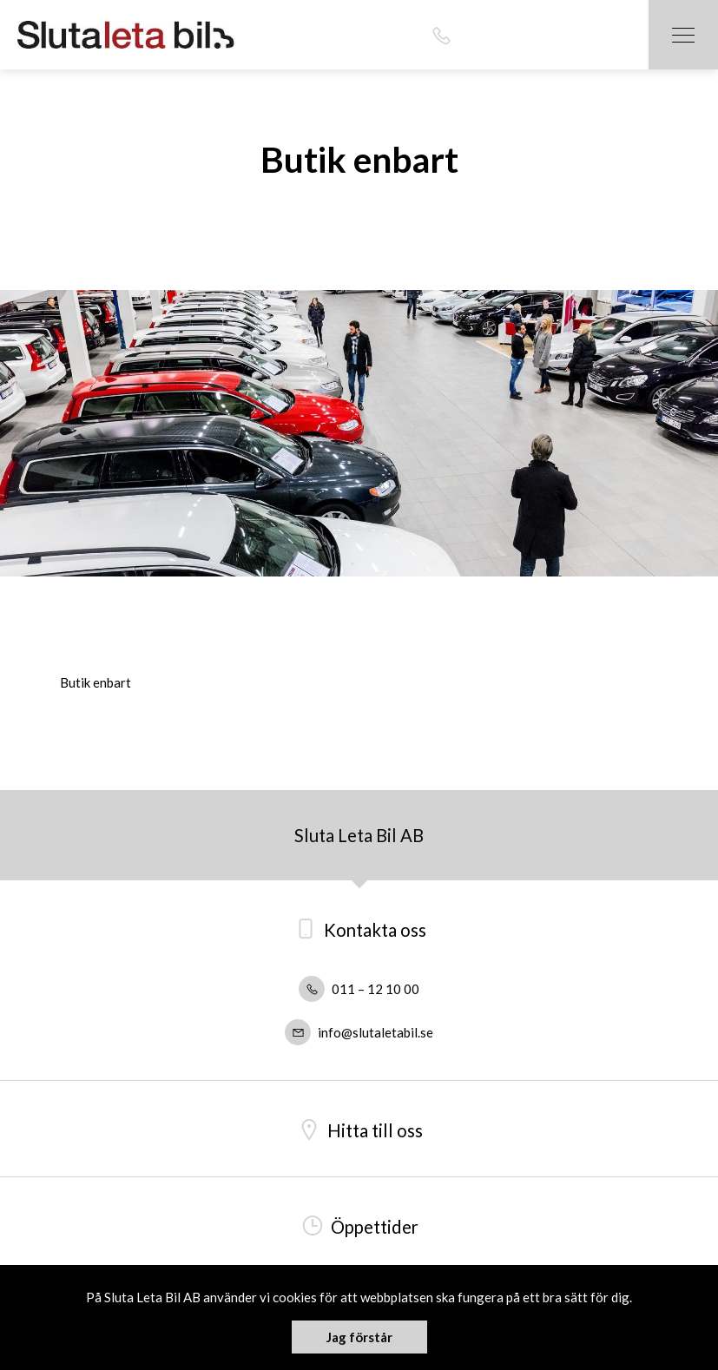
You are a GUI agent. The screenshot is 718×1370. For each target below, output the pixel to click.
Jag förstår (359, 1337)
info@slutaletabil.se (359, 1032)
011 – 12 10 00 (359, 989)
